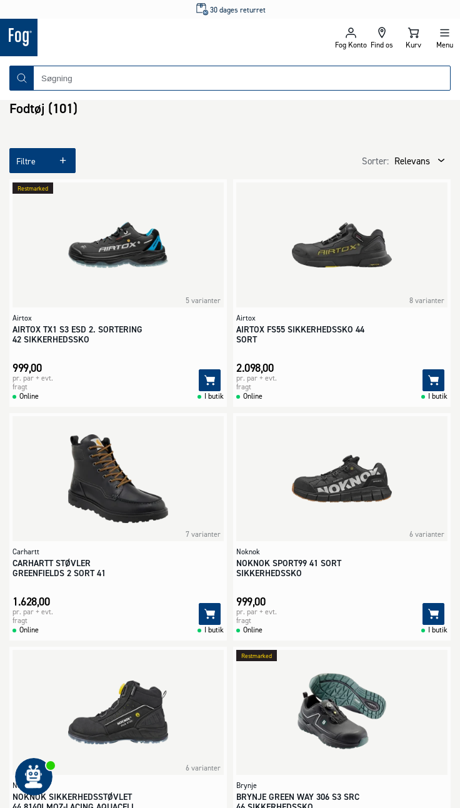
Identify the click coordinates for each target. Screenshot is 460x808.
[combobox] (242, 78)
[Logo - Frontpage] (115, 37)
